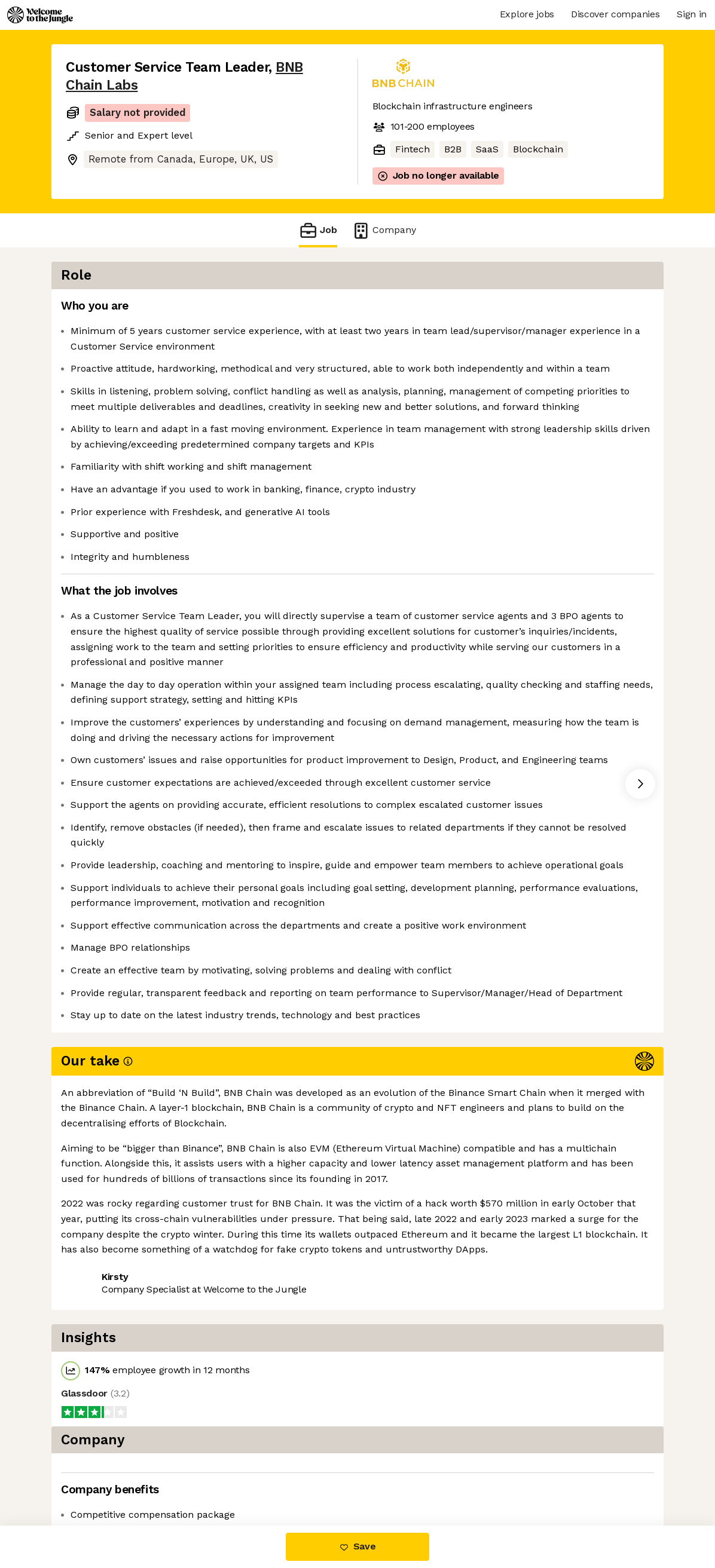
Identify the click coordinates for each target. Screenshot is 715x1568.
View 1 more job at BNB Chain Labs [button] (230, 1475)
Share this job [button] (98, 1475)
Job (318, 230)
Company (384, 230)
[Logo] (40, 15)
